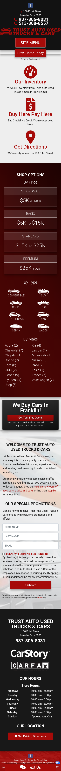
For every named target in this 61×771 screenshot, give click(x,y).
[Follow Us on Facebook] (30, 5)
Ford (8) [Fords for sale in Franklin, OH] (10, 365)
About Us (23, 760)
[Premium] (30, 264)
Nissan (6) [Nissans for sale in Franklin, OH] (39, 360)
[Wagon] (43, 328)
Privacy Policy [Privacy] (42, 760)
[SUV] (43, 293)
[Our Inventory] (30, 81)
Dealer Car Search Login (9, 763)
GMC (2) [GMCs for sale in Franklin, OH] (11, 370)
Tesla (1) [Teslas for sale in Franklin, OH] (38, 370)
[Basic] (30, 219)
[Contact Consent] (3, 554)
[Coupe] (16, 304)
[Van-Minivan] (43, 316)
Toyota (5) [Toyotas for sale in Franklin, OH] (39, 375)
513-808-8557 (33, 23)
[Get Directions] (30, 144)
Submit (30, 585)
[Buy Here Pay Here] (30, 113)
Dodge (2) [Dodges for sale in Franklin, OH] (12, 360)
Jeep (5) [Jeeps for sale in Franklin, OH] (11, 385)
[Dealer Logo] (30, 31)
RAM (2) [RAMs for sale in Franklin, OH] (37, 365)
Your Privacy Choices (49, 763)
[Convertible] (16, 293)
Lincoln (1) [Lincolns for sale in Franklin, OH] (39, 350)
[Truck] (43, 304)
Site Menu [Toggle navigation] (31, 42)
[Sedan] (16, 328)
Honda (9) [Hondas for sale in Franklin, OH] (12, 375)
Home (16, 760)
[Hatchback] (16, 316)
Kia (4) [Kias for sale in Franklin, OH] (36, 345)
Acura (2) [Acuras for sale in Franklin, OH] (11, 345)
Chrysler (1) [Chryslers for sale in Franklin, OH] (13, 355)
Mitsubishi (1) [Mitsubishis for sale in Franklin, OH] (41, 355)
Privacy (39, 598)
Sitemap (35, 763)
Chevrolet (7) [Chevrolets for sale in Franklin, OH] (14, 350)
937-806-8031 (33, 19)
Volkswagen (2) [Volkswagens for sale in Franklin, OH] (43, 380)
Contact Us (32, 760)
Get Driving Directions (30, 736)
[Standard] (30, 242)
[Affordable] (30, 197)
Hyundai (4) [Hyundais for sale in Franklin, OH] (13, 380)
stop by (51, 490)
